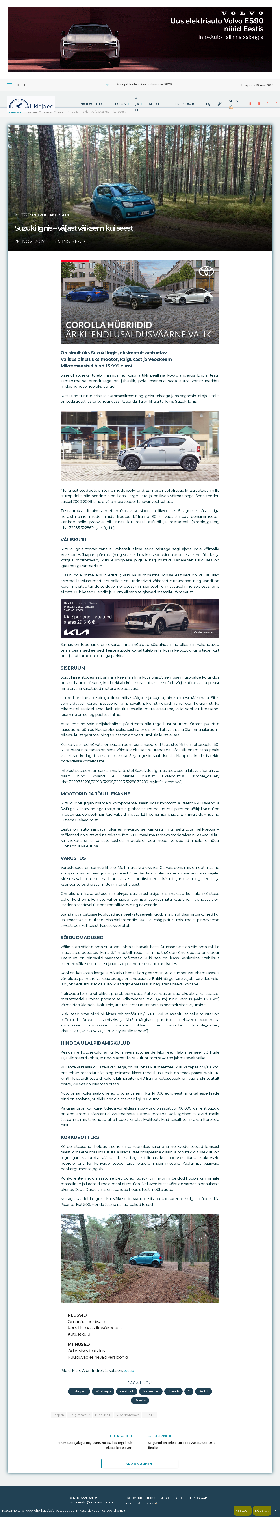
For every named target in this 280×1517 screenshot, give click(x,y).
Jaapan (58, 1415)
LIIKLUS (118, 104)
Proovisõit (102, 1415)
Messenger (151, 1391)
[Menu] (9, 85)
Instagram (79, 1391)
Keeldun (242, 1510)
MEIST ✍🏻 (234, 104)
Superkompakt (127, 1415)
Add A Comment (140, 1463)
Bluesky (140, 1400)
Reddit (203, 1391)
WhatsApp (103, 1391)
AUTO (153, 104)
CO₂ (207, 104)
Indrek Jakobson (55, 214)
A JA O (137, 104)
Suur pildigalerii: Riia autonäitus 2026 (144, 84)
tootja (129, 1370)
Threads (173, 1391)
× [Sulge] (275, 1510)
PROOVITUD (90, 104)
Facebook (127, 1391)
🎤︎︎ (219, 104)
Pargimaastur (80, 1415)
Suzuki (149, 1415)
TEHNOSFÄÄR (181, 104)
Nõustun (262, 1510)
